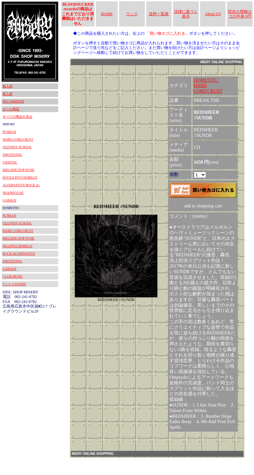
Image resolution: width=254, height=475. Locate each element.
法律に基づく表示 (186, 14)
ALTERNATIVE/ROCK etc (21, 185)
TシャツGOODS (14, 284)
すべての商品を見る (17, 116)
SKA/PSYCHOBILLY (18, 246)
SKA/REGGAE (13, 192)
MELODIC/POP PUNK (18, 170)
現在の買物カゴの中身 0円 (240, 14)
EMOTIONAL (12, 154)
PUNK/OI (9, 132)
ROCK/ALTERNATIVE (19, 253)
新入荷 (8, 86)
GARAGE (10, 200)
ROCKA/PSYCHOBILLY (20, 177)
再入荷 (8, 94)
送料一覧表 (159, 14)
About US (213, 14)
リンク (132, 14)
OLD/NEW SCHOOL (17, 147)
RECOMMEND (13, 101)
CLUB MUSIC (13, 276)
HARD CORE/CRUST (18, 139)
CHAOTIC (10, 162)
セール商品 (11, 109)
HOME (106, 14)
